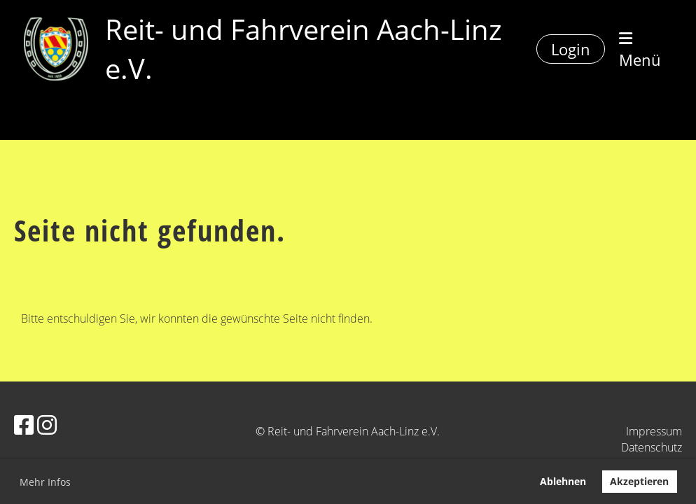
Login (570, 48)
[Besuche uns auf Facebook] (24, 425)
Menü (640, 50)
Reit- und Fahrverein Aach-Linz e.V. (303, 49)
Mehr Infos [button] (45, 482)
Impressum (654, 431)
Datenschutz (651, 447)
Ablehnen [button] (563, 481)
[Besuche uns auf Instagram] (47, 425)
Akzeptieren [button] (639, 481)
